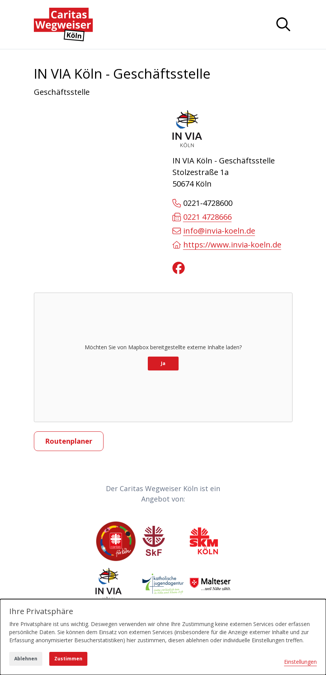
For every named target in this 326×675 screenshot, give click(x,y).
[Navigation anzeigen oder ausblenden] (283, 24)
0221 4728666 (202, 217)
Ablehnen (25, 658)
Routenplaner (68, 441)
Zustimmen (68, 658)
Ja (163, 363)
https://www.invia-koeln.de (226, 244)
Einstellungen (300, 661)
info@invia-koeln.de (213, 231)
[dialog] (163, 637)
